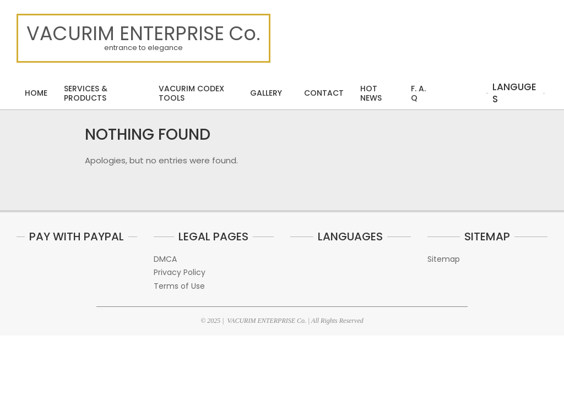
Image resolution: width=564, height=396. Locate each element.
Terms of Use (179, 286)
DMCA (165, 259)
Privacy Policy (179, 272)
